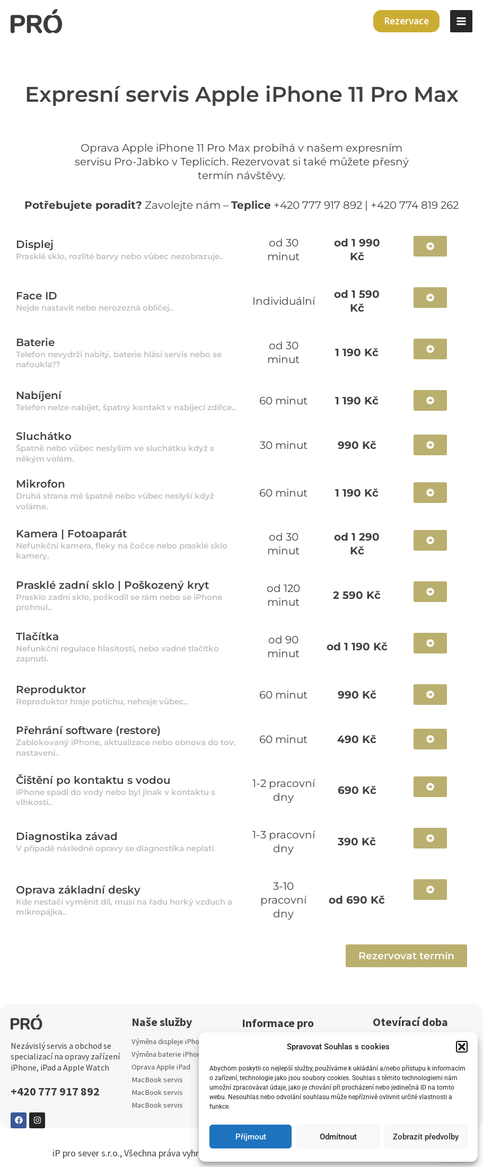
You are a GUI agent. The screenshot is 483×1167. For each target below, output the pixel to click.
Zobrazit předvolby (426, 1137)
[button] (461, 1046)
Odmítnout (338, 1137)
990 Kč (357, 694)
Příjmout (250, 1137)
